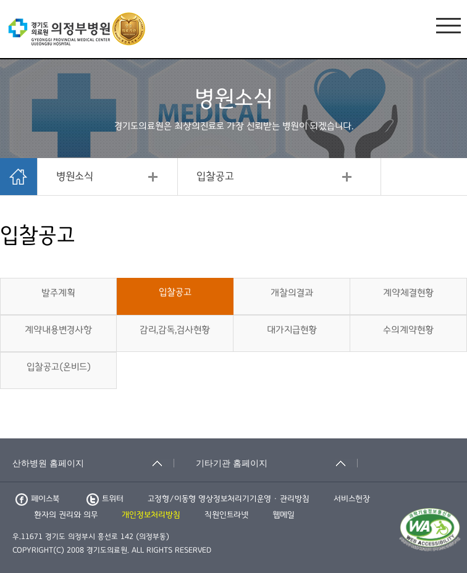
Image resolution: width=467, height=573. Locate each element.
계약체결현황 (408, 293)
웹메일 (283, 515)
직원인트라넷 (226, 515)
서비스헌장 (352, 499)
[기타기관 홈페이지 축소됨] (277, 463)
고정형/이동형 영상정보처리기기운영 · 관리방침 (228, 499)
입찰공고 (215, 176)
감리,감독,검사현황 (175, 330)
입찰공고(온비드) (59, 367)
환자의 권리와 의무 (66, 515)
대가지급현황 (292, 330)
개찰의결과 (292, 293)
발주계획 (58, 293)
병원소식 (74, 176)
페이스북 (37, 499)
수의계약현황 (408, 330)
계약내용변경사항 (58, 330)
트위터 (105, 499)
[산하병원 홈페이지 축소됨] (93, 463)
